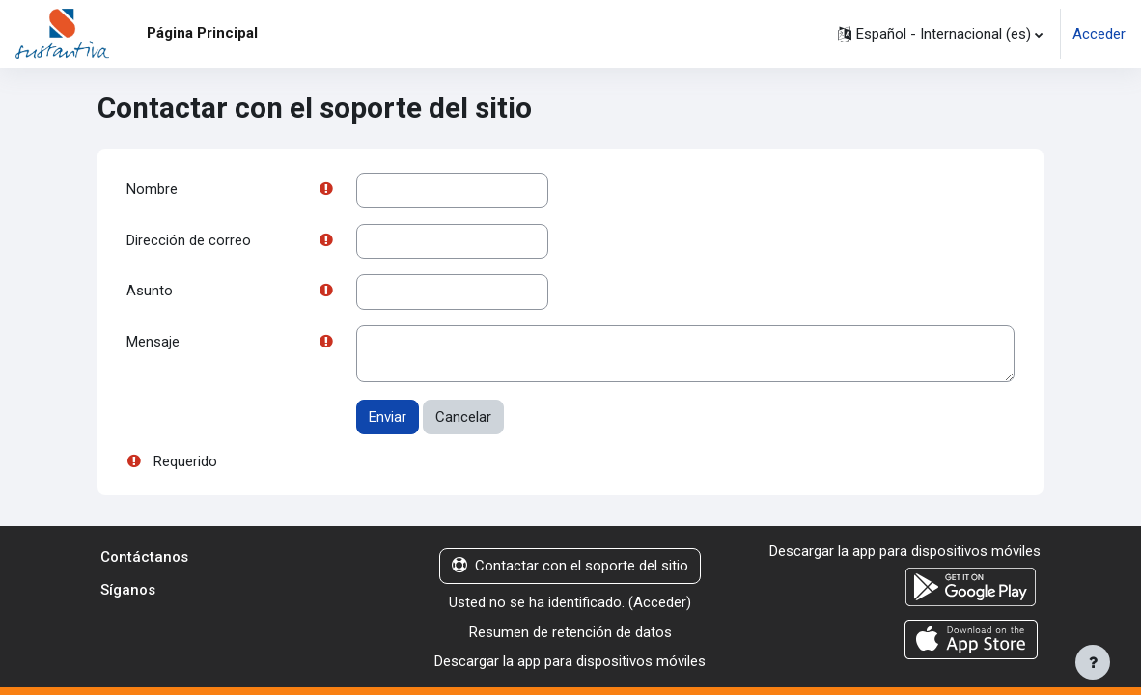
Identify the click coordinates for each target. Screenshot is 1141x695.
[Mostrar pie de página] (1092, 662)
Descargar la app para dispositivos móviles (570, 664)
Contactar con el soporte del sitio (570, 568)
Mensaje (153, 344)
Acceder (1099, 33)
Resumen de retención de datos (570, 634)
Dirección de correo (188, 241)
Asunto (149, 293)
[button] (940, 34)
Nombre (152, 190)
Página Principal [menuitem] (202, 33)
